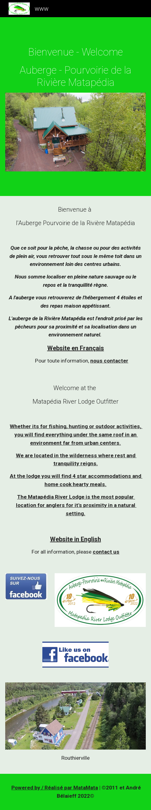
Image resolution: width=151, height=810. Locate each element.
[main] (75, 67)
